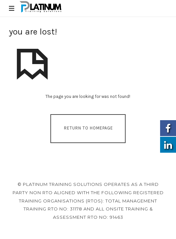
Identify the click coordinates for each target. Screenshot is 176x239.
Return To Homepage (88, 127)
